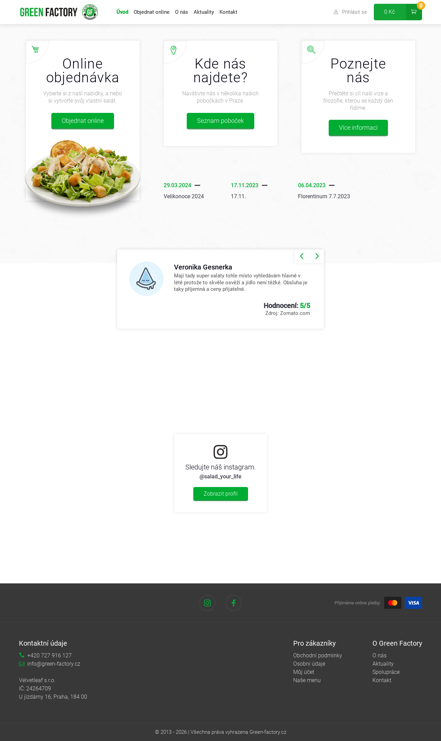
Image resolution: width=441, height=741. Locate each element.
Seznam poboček (220, 120)
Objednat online (152, 12)
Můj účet (303, 672)
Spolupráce (386, 672)
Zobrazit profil (221, 493)
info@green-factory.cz (53, 663)
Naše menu (307, 680)
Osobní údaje (309, 663)
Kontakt (228, 12)
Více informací (358, 127)
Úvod (122, 12)
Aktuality (204, 12)
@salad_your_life (220, 476)
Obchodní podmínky (317, 655)
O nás (181, 12)
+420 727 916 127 (49, 655)
